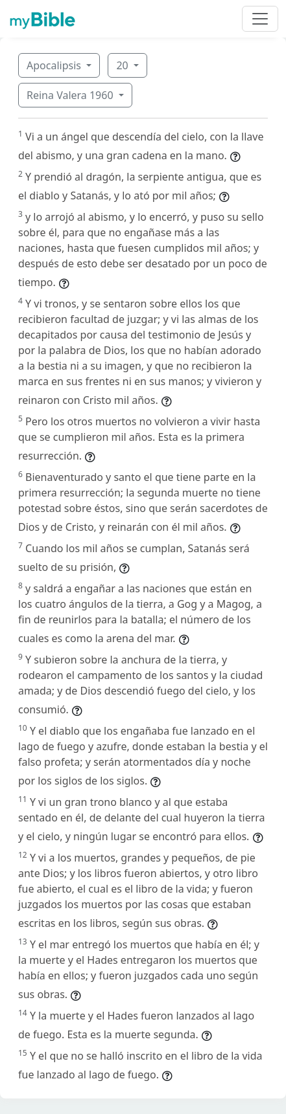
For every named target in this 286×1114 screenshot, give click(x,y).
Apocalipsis (55, 65)
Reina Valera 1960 (71, 95)
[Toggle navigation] (260, 19)
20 (123, 65)
